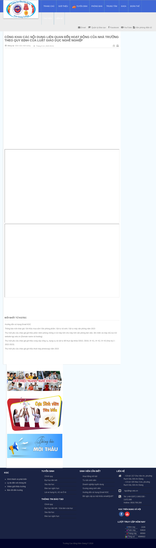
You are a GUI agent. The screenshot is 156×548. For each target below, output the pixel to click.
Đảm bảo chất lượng (22, 46)
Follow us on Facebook (121, 514)
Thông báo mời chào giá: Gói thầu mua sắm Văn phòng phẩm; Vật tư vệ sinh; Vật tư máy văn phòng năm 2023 (50, 329)
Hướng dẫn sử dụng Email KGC (18, 324)
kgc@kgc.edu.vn (131, 491)
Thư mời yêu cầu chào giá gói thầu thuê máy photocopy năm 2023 (32, 349)
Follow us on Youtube (127, 514)
